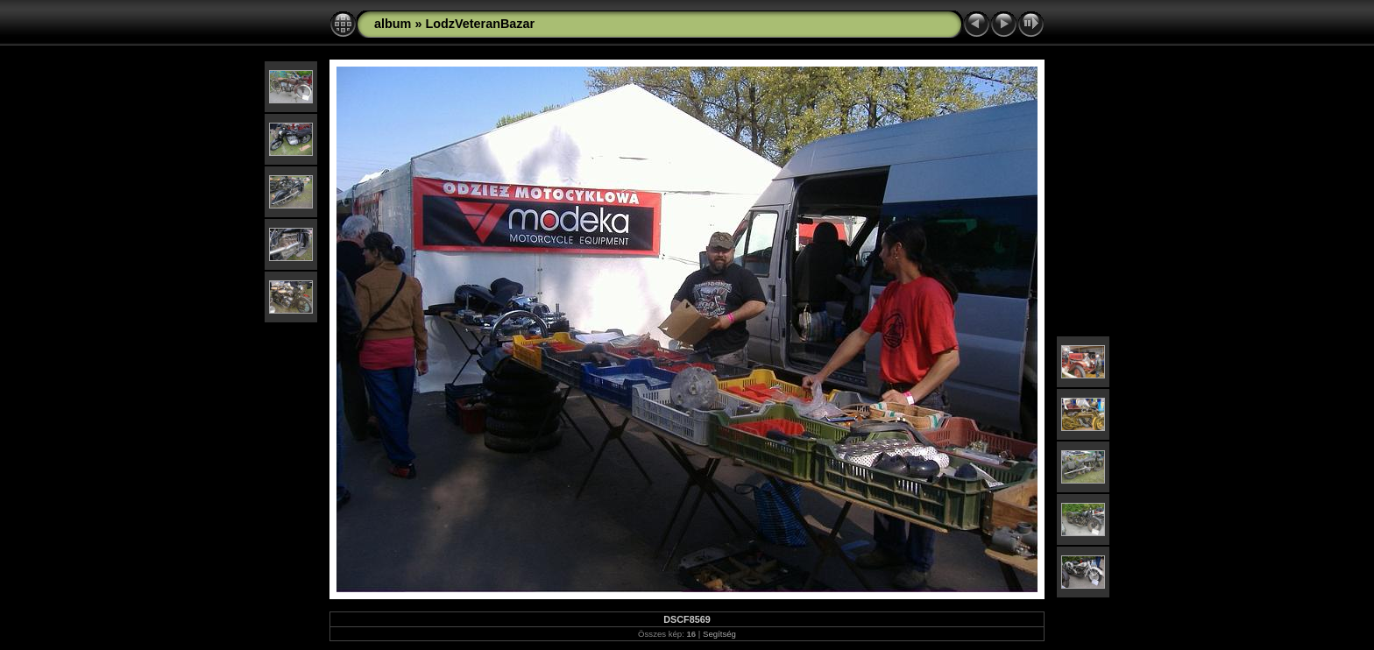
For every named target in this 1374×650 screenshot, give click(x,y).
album (392, 24)
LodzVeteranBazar (480, 24)
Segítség (719, 634)
